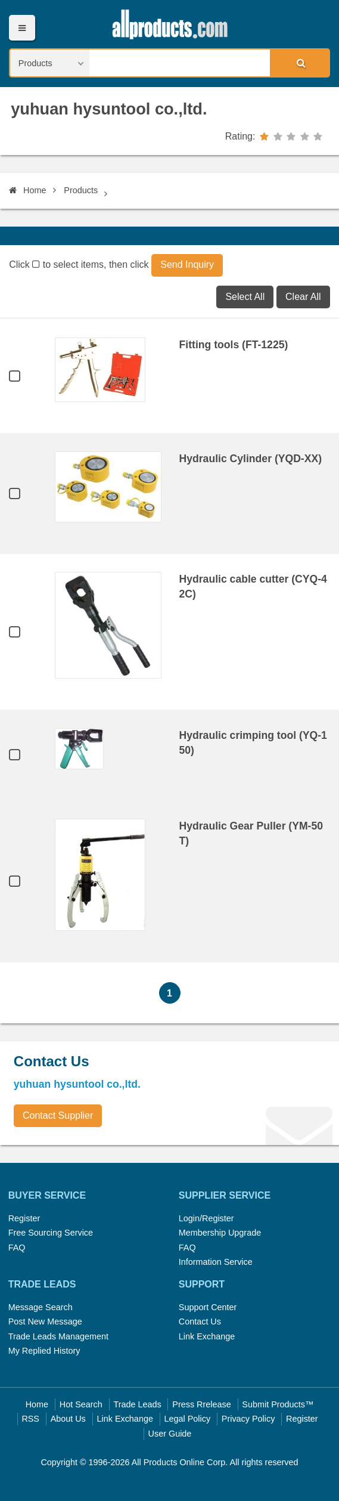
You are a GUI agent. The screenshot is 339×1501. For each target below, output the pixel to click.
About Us (68, 1418)
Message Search (40, 1307)
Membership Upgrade (220, 1232)
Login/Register (206, 1218)
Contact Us (200, 1321)
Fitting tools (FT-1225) (233, 345)
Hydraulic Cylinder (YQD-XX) (250, 459)
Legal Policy (187, 1418)
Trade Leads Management (58, 1336)
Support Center (208, 1307)
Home (27, 190)
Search (299, 62)
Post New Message (45, 1321)
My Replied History (44, 1350)
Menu (21, 27)
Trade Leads (137, 1404)
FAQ (17, 1247)
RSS (30, 1418)
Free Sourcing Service (50, 1232)
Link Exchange (207, 1336)
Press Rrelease (201, 1404)
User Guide (170, 1433)
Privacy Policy (248, 1418)
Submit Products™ (277, 1404)
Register (24, 1218)
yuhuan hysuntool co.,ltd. (109, 109)
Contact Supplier (58, 1115)
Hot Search (81, 1404)
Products (81, 190)
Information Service (216, 1262)
